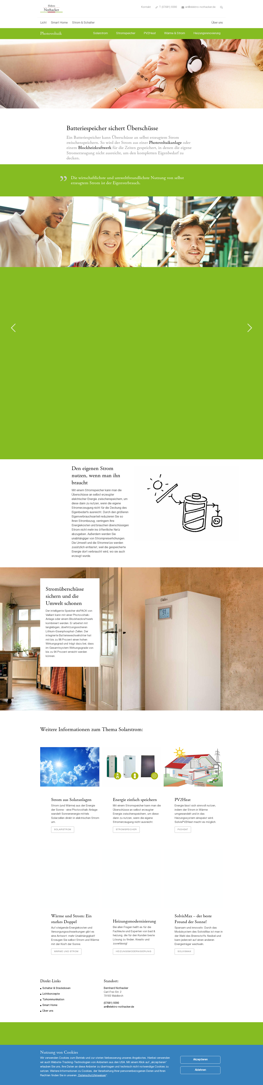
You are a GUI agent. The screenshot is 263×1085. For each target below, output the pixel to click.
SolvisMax (184, 951)
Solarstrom (100, 33)
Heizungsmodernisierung (134, 921)
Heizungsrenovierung (206, 33)
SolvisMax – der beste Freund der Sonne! (193, 919)
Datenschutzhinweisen (92, 1079)
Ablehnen (200, 1073)
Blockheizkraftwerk (95, 148)
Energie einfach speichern (135, 800)
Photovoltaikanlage (166, 142)
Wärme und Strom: (68, 916)
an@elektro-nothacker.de (200, 7)
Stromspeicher (125, 33)
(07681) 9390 (111, 1003)
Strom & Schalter (83, 23)
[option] (131, 73)
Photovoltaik (51, 33)
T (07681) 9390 (168, 7)
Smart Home (59, 23)
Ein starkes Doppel (71, 919)
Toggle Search (221, 7)
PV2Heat (150, 33)
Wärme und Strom (66, 951)
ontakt (147, 7)
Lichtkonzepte (51, 994)
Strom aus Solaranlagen (71, 800)
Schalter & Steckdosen (56, 988)
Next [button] (249, 328)
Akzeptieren (200, 1063)
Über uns (217, 23)
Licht (43, 23)
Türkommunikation (53, 999)
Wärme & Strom (174, 33)
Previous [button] (13, 328)
